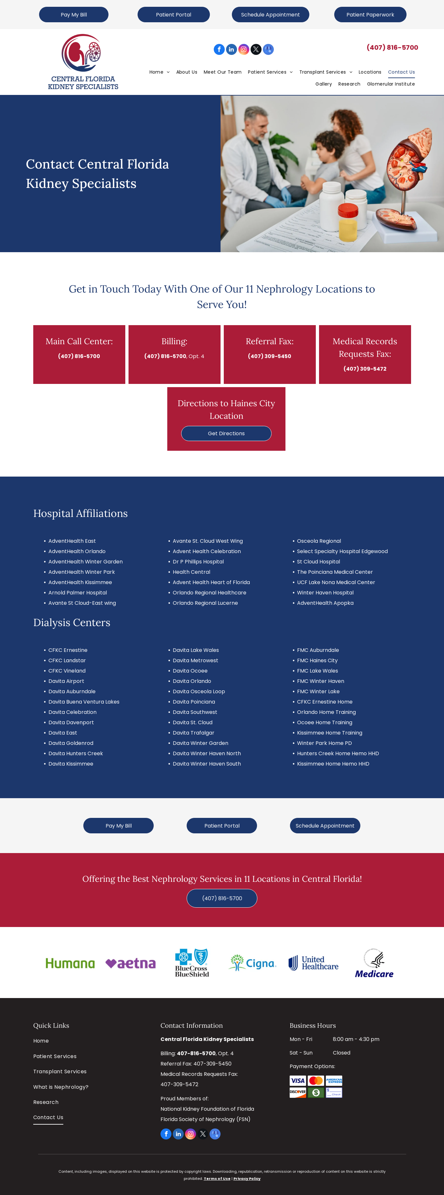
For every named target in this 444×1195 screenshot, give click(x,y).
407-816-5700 (196, 1053)
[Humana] (70, 962)
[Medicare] (374, 962)
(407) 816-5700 (392, 47)
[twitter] (256, 50)
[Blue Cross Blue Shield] (191, 962)
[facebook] (219, 50)
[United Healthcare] (313, 962)
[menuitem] (159, 72)
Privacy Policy (247, 1178)
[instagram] (243, 50)
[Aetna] (131, 962)
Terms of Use (217, 1178)
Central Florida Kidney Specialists (207, 1039)
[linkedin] (231, 50)
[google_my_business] (268, 50)
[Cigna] (252, 962)
